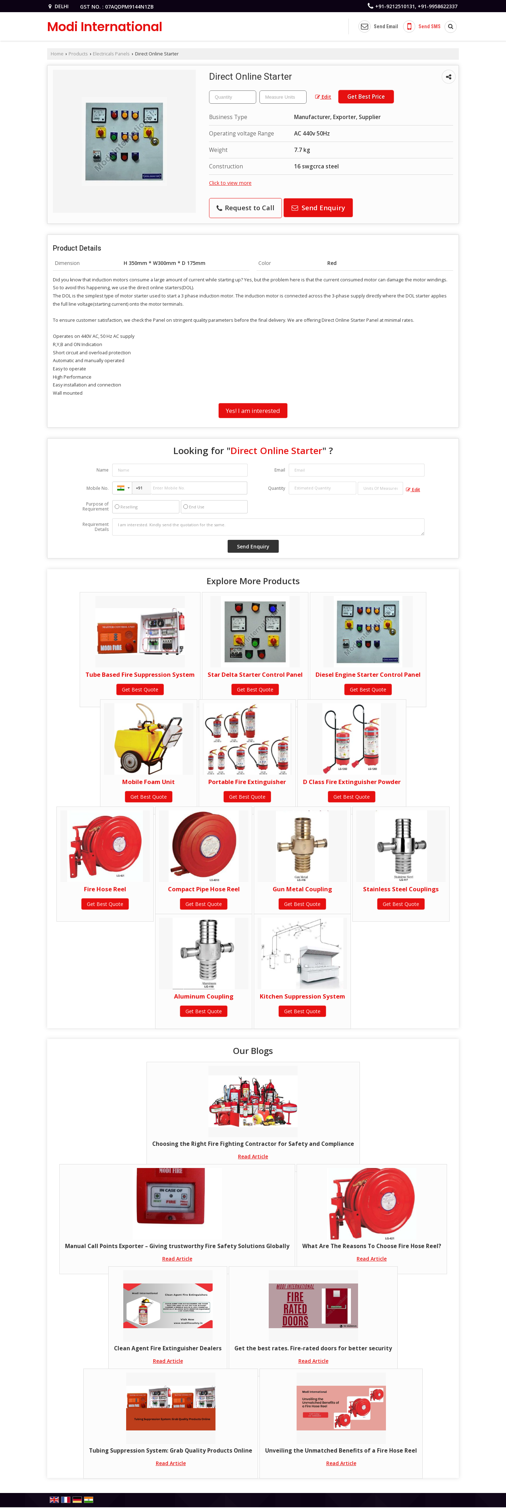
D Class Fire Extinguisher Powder (352, 782)
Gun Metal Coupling (302, 889)
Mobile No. (97, 488)
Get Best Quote (140, 689)
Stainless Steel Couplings (401, 889)
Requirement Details (96, 527)
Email (279, 470)
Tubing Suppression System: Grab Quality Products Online (170, 1450)
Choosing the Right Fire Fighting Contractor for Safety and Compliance (253, 1144)
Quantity (276, 488)
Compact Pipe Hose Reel (204, 889)
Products (78, 54)
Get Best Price (366, 96)
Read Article (253, 1156)
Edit (323, 96)
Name (102, 470)
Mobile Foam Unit (148, 782)
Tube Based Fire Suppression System (140, 674)
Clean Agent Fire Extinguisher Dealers (168, 1348)
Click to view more (230, 182)
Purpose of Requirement (96, 507)
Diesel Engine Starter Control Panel (368, 674)
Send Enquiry (318, 207)
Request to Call (245, 207)
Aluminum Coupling (203, 996)
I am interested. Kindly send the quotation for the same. (268, 527)
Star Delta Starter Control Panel (255, 674)
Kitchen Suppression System (302, 996)
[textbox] (283, 97)
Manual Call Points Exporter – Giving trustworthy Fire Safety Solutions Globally (177, 1246)
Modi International (104, 26)
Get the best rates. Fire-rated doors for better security (313, 1348)
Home (57, 54)
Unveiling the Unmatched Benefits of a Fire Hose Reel (341, 1450)
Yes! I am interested (253, 410)
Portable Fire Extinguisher (247, 782)
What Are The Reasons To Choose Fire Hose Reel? (371, 1246)
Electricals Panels (111, 54)
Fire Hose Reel (105, 889)
